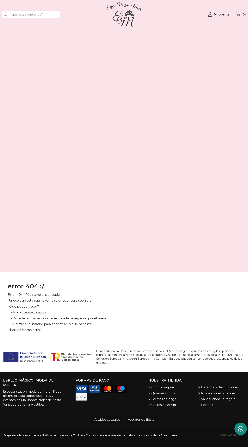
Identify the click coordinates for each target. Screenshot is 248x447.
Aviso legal (32, 435)
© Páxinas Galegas (232, 435)
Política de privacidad (56, 435)
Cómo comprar (162, 387)
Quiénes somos (163, 393)
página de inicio (34, 312)
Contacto (208, 405)
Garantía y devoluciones (220, 387)
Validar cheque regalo (218, 399)
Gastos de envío (163, 405)
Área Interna (169, 435)
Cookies (78, 435)
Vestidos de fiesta (141, 419)
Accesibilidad (149, 435)
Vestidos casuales (107, 419)
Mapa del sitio (13, 435)
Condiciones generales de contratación (112, 435)
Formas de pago (163, 399)
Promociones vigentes (218, 393)
